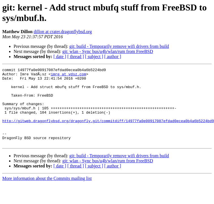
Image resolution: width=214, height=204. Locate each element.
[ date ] (59, 56)
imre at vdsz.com (68, 75)
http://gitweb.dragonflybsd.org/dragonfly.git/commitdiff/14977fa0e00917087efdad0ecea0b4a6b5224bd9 (108, 131)
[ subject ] (94, 56)
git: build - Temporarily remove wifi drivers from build (119, 46)
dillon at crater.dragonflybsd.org (63, 31)
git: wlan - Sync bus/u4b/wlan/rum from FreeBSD (107, 51)
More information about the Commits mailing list (47, 193)
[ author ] (112, 56)
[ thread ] (75, 56)
